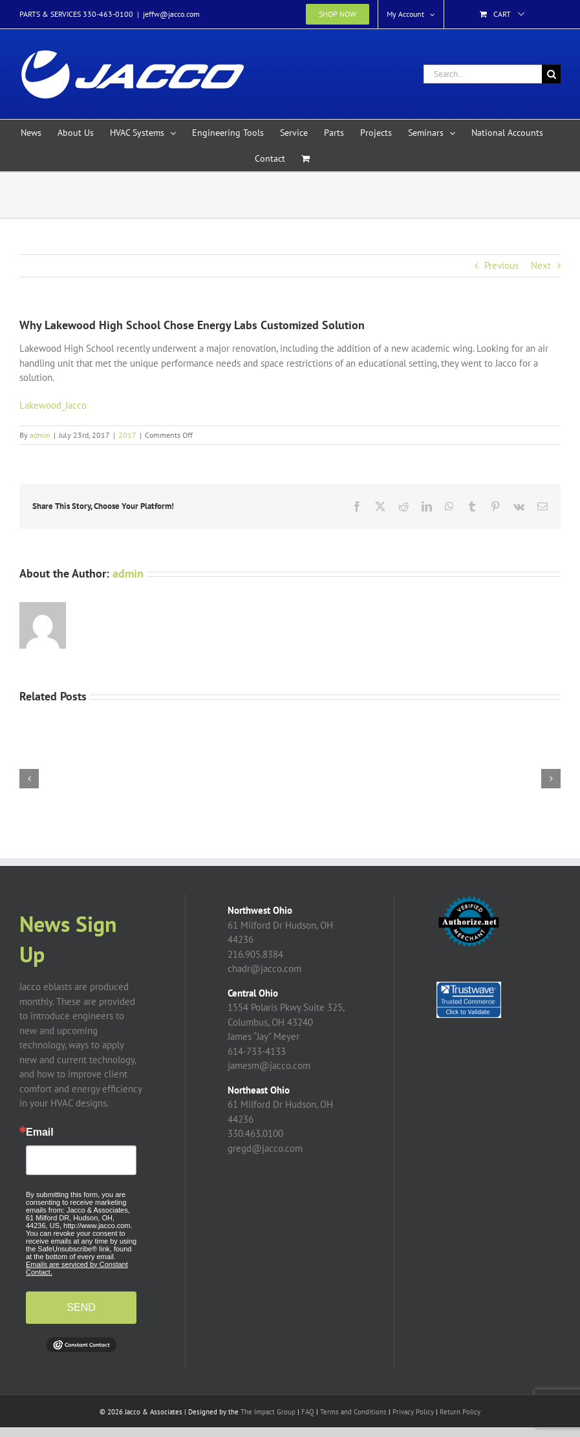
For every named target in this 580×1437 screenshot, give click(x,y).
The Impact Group (268, 1411)
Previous (501, 265)
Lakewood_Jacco (53, 405)
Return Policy (460, 1411)
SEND (81, 1307)
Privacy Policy (413, 1411)
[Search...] (483, 74)
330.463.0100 (255, 1133)
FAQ (307, 1411)
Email (40, 1132)
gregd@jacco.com (265, 1148)
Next (541, 265)
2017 (127, 435)
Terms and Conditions (353, 1411)
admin (40, 435)
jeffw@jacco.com (171, 14)
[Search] (551, 74)
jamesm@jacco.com (269, 1065)
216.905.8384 (255, 954)
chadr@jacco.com (264, 968)
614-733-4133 (257, 1051)
